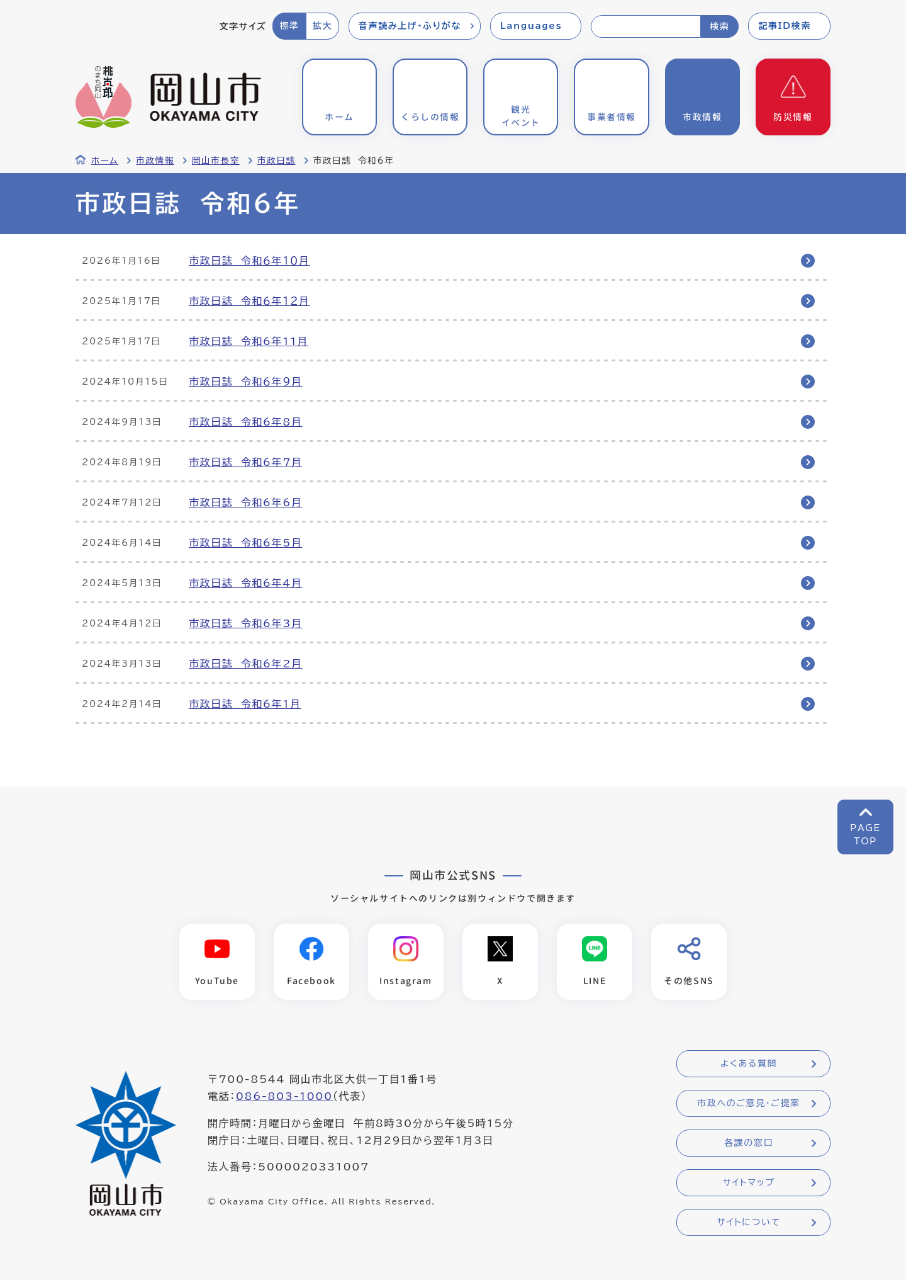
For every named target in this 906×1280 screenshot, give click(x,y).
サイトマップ (748, 1182)
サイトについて (748, 1222)
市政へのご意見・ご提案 (748, 1103)
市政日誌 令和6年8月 (246, 422)
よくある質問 (748, 1063)
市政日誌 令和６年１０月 (249, 261)
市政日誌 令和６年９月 (246, 382)
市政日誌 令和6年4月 (246, 583)
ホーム (104, 160)
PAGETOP (865, 835)
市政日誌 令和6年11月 (248, 341)
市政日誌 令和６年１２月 (249, 301)
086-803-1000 (284, 1096)
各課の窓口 (748, 1142)
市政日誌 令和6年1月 (245, 704)
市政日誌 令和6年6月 (246, 502)
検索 (719, 26)
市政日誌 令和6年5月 (246, 543)
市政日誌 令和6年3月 (246, 623)
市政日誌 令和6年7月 (246, 462)
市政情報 (155, 160)
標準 (289, 25)
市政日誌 (276, 160)
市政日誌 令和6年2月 (246, 664)
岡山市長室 (216, 160)
